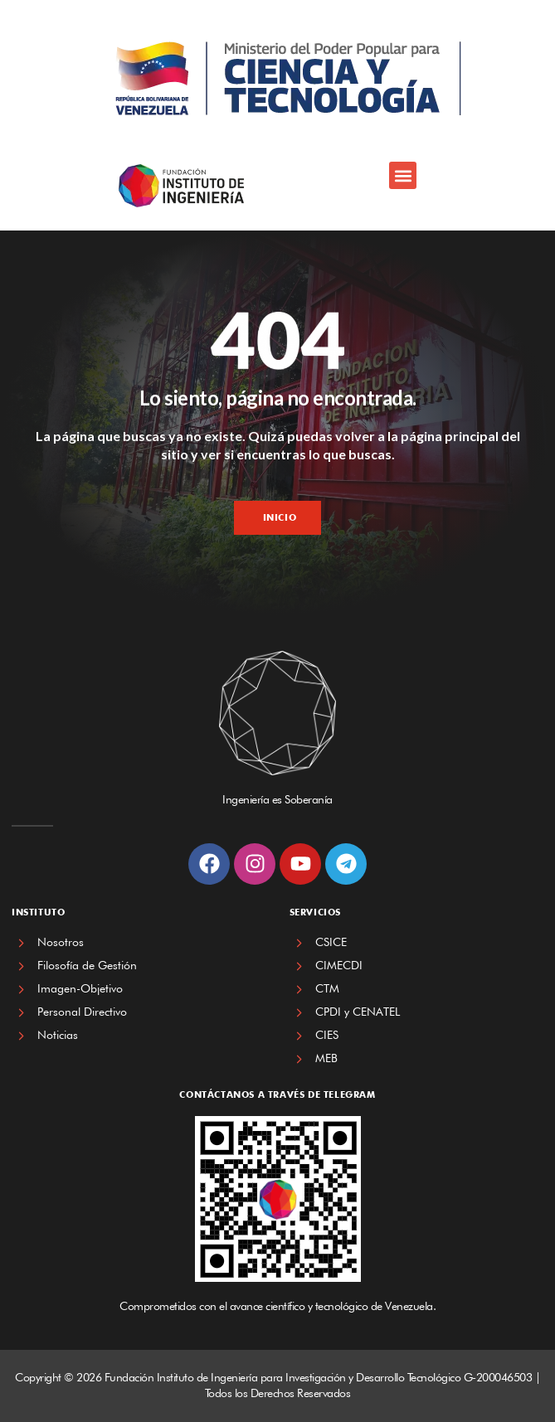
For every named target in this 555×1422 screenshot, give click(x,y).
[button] (402, 175)
